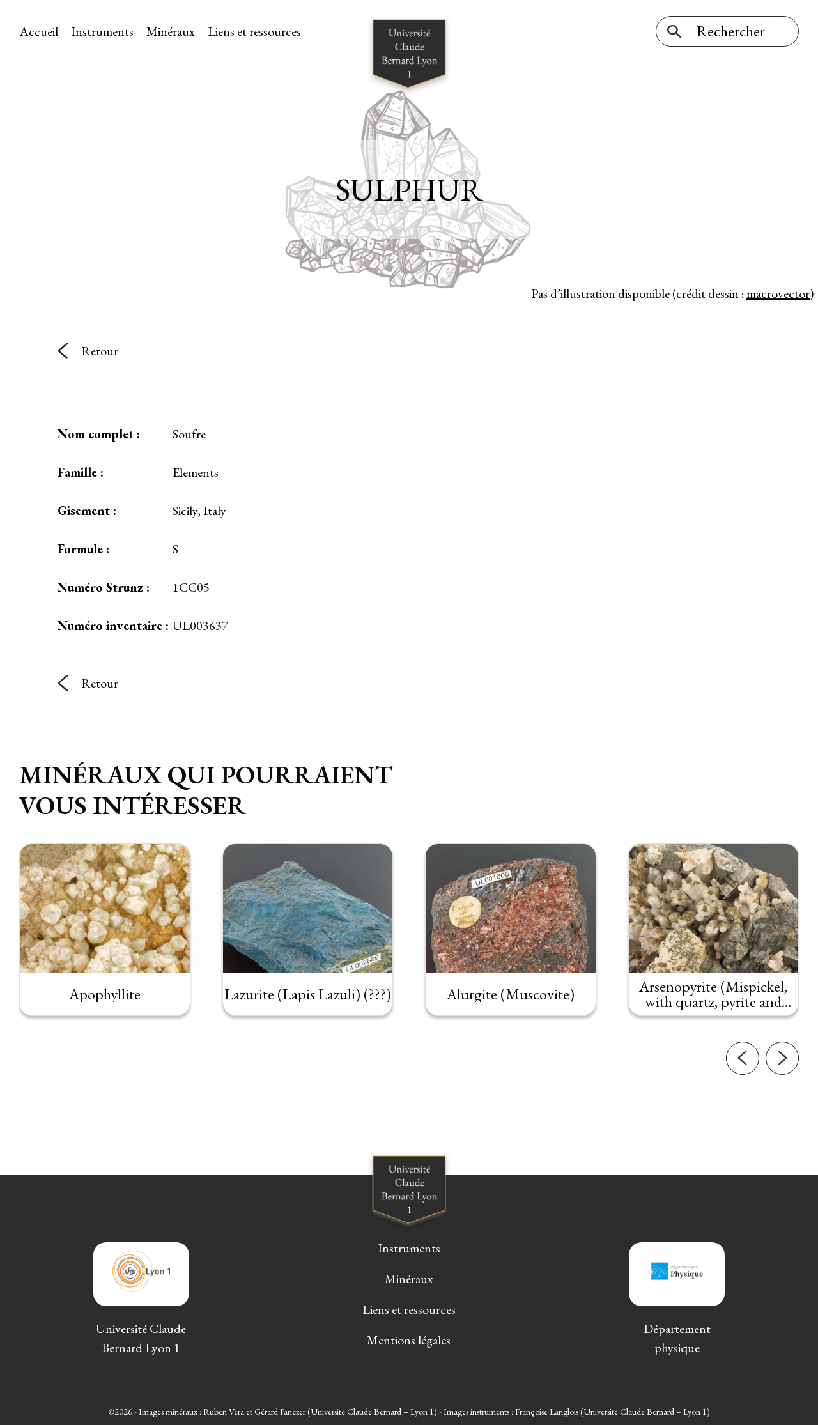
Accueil (38, 31)
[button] (742, 1104)
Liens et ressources (254, 31)
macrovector (778, 293)
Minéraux (170, 31)
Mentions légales (409, 1340)
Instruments (102, 31)
